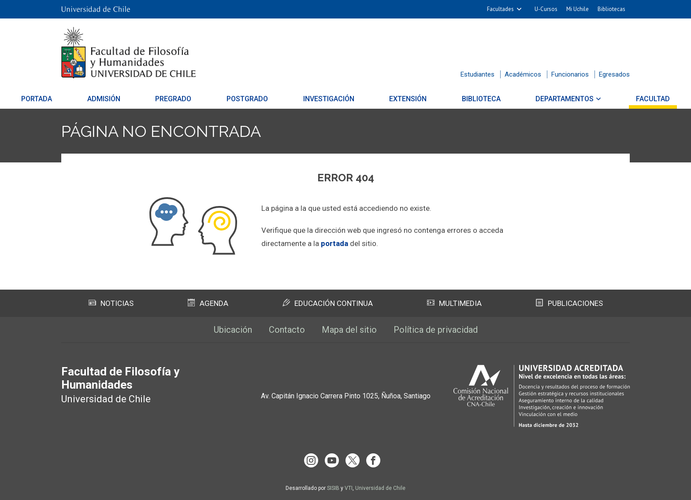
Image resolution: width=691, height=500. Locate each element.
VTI (349, 488)
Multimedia (454, 303)
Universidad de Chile (380, 488)
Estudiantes (477, 74)
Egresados (614, 74)
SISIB (333, 488)
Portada (83, 99)
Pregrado (197, 99)
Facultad (606, 99)
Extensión (396, 99)
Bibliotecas (611, 9)
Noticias (111, 303)
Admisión (139, 99)
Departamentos (529, 99)
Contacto (287, 329)
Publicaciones (569, 303)
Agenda (208, 303)
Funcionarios (570, 74)
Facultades (500, 9)
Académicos (523, 74)
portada (334, 243)
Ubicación (233, 329)
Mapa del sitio (349, 329)
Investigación (328, 99)
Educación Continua (327, 303)
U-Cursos (546, 9)
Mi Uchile (577, 9)
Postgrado (259, 99)
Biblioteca (457, 99)
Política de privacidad (436, 329)
